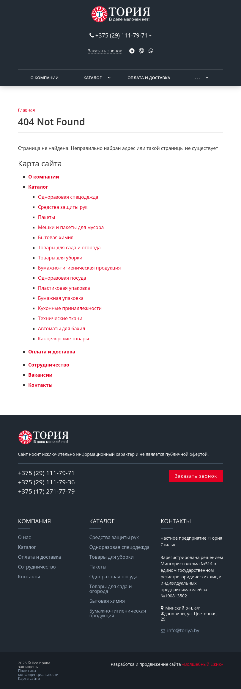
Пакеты (46, 217)
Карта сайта (29, 678)
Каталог (93, 77)
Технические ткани (60, 318)
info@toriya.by (183, 630)
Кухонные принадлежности (70, 308)
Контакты (40, 385)
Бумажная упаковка (61, 298)
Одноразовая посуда (62, 278)
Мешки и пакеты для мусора (71, 227)
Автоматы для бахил (61, 328)
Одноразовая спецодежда (68, 197)
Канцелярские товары (63, 338)
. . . (197, 77)
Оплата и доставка (148, 77)
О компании (45, 77)
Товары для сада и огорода (69, 247)
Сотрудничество (48, 364)
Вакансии (40, 375)
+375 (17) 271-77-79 (46, 491)
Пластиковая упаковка (64, 288)
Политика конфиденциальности (38, 672)
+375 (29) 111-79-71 (121, 35)
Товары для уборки (60, 257)
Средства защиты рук (63, 207)
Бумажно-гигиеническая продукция (79, 267)
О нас (24, 537)
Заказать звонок (105, 51)
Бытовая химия (56, 237)
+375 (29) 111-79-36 (46, 482)
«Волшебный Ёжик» (202, 664)
